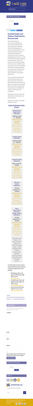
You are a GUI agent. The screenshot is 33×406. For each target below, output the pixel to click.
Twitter (13, 30)
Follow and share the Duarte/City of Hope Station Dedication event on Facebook (17, 128)
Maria (8, 295)
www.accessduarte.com (17, 290)
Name (8, 332)
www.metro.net (15, 278)
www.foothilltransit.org (17, 285)
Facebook (19, 30)
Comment (9, 312)
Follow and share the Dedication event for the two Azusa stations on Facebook (16, 231)
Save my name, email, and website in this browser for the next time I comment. (15, 355)
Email (8, 339)
